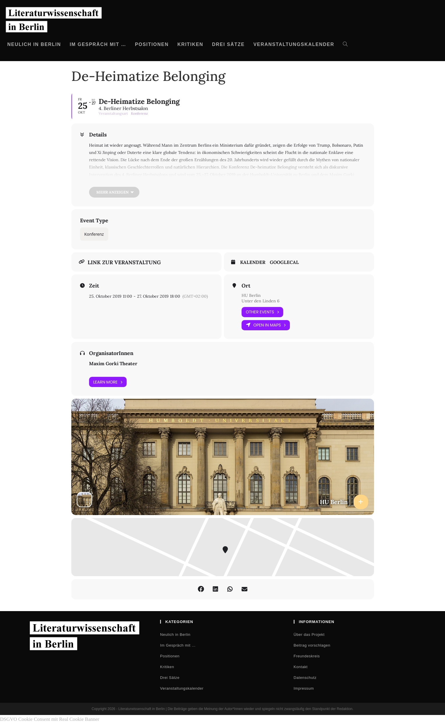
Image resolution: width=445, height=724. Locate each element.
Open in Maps (266, 325)
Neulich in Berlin (175, 634)
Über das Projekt (309, 634)
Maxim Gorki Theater (113, 363)
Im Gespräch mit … (178, 645)
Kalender (252, 262)
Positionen (170, 656)
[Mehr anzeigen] (114, 192)
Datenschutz (305, 677)
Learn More (108, 382)
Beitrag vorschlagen (312, 645)
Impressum (304, 688)
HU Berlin (251, 295)
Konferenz (94, 234)
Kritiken (167, 667)
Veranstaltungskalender (181, 688)
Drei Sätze (170, 677)
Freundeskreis (307, 656)
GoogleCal (284, 262)
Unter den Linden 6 (260, 301)
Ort (246, 285)
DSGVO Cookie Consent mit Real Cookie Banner (49, 719)
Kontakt (301, 667)
